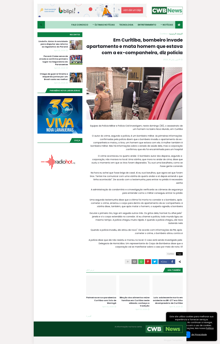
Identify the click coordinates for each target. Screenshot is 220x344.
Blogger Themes (154, 340)
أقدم (89, 316)
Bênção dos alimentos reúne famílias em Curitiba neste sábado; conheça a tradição (134, 301)
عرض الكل (90, 270)
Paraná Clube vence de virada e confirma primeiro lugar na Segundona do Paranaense (53, 60)
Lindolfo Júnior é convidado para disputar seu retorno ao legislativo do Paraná (53, 44)
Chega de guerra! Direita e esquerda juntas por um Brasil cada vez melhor (54, 77)
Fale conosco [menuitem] (79, 24)
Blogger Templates (173, 340)
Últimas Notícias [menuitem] (105, 24)
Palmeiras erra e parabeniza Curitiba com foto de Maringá (101, 300)
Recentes (75, 34)
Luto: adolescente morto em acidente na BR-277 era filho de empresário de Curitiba (168, 300)
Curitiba (163, 33)
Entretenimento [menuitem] (147, 24)
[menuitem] (179, 25)
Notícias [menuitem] (168, 24)
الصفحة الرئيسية (176, 33)
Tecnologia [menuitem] (126, 24)
